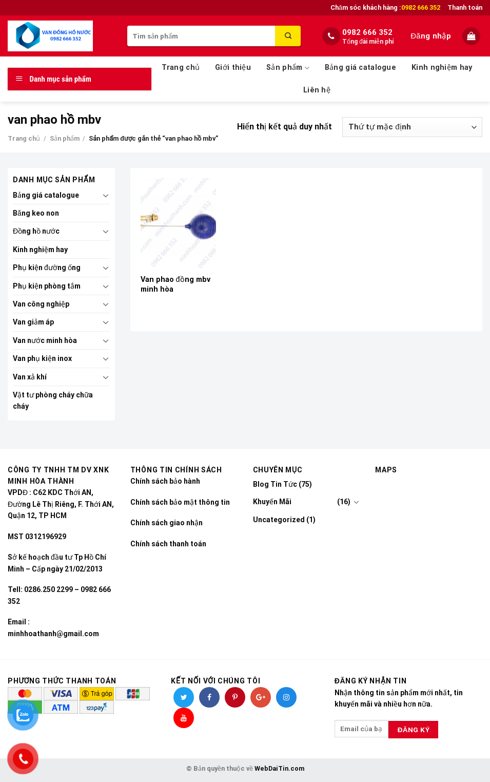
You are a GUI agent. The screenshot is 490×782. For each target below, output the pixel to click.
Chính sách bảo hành (165, 481)
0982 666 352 (367, 32)
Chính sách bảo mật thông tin (180, 502)
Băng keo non (36, 213)
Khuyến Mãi (272, 502)
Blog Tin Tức (275, 484)
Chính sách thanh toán (168, 544)
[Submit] (288, 36)
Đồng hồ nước (36, 231)
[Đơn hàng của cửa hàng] (412, 127)
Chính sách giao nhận (166, 523)
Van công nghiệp (41, 304)
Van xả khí (30, 377)
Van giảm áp (33, 322)
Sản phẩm (287, 68)
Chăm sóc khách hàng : (385, 8)
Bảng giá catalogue (360, 67)
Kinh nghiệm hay (441, 67)
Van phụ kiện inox (42, 358)
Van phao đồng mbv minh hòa (175, 284)
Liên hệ (316, 90)
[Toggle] (106, 195)
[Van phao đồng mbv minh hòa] (178, 223)
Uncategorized (279, 520)
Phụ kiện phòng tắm (47, 286)
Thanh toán (464, 7)
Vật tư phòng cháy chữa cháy (53, 400)
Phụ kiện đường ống (47, 267)
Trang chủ (181, 67)
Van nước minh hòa (45, 340)
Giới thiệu (233, 67)
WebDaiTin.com (279, 768)
